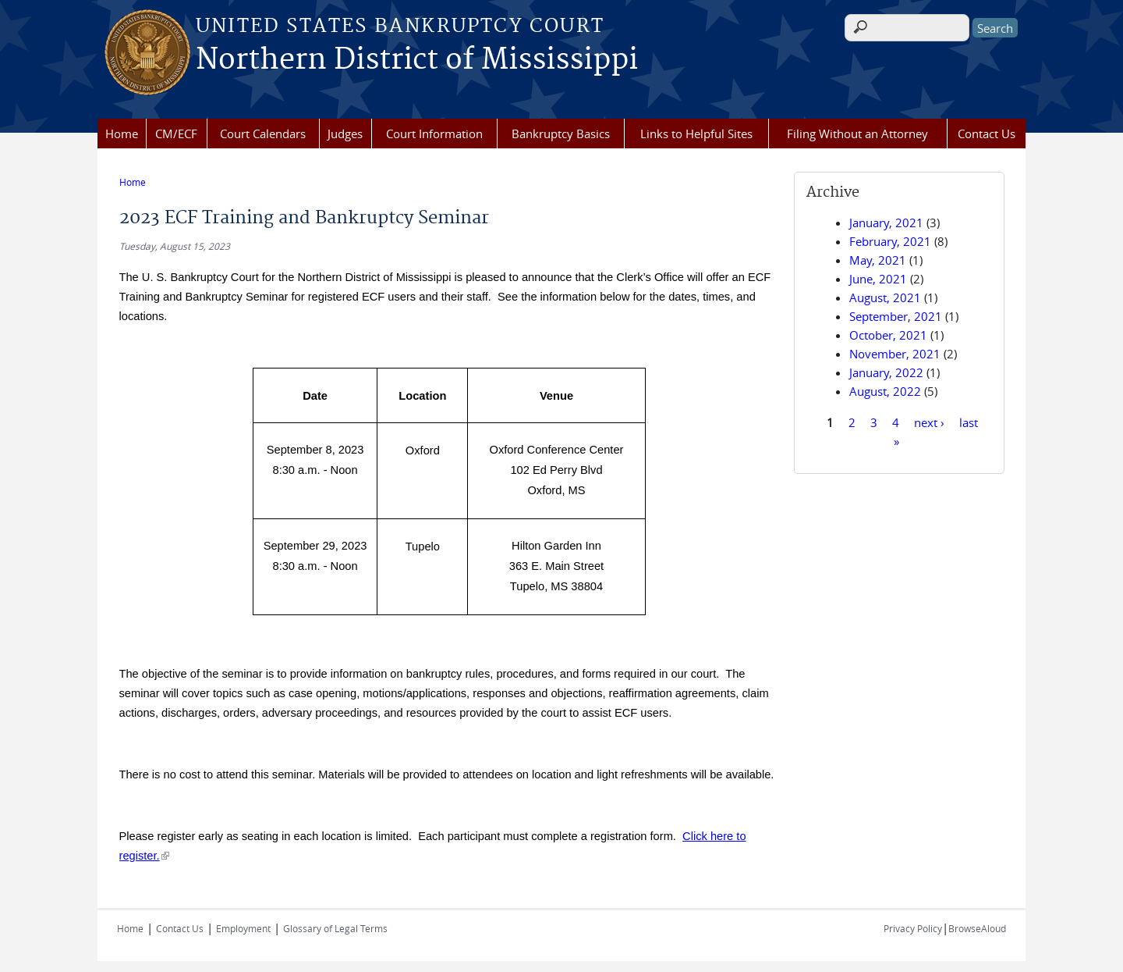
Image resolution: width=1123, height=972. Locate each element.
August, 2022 (885, 391)
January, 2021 (886, 222)
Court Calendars (263, 133)
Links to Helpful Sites (696, 133)
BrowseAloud (977, 923)
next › (929, 421)
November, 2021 (895, 353)
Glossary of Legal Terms (335, 923)
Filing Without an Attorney (857, 133)
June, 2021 (878, 279)
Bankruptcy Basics (561, 133)
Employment (243, 923)
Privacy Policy (913, 923)
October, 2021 (888, 335)
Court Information (434, 133)
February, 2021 (890, 241)
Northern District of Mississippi (417, 60)
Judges (345, 133)
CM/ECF (176, 133)
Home (121, 133)
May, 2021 (877, 260)
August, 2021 (885, 297)
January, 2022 (886, 372)
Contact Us (986, 133)
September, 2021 (895, 316)
